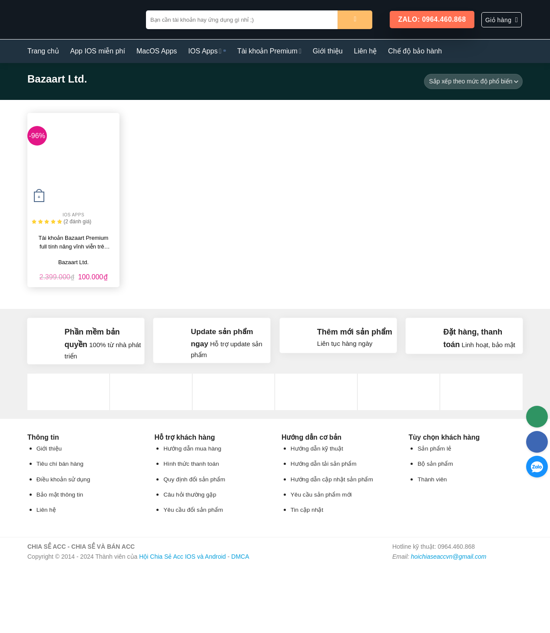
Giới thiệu (328, 51)
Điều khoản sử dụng (63, 479)
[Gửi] (355, 19)
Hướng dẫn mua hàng (192, 448)
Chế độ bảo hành (415, 51)
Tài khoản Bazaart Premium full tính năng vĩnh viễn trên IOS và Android (74, 243)
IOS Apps (205, 51)
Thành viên (432, 479)
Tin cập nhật (307, 510)
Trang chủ (43, 51)
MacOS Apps (156, 51)
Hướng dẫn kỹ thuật (317, 448)
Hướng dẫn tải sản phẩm (324, 464)
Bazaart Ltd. (73, 262)
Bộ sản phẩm (435, 464)
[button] (501, 19)
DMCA (240, 556)
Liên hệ (365, 51)
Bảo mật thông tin (59, 494)
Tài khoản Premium (269, 51)
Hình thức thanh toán (191, 464)
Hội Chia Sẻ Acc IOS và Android (182, 556)
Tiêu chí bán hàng (59, 464)
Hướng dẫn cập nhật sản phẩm (332, 479)
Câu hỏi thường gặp (189, 494)
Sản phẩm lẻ (434, 448)
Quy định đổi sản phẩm (194, 479)
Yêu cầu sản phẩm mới (321, 494)
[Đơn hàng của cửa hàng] (473, 81)
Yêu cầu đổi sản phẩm (193, 510)
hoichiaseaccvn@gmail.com (449, 556)
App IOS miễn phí (97, 51)
